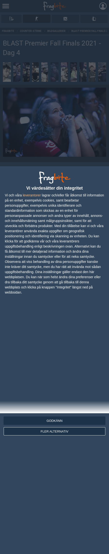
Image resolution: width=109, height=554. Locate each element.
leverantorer (32, 195)
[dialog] (54, 360)
